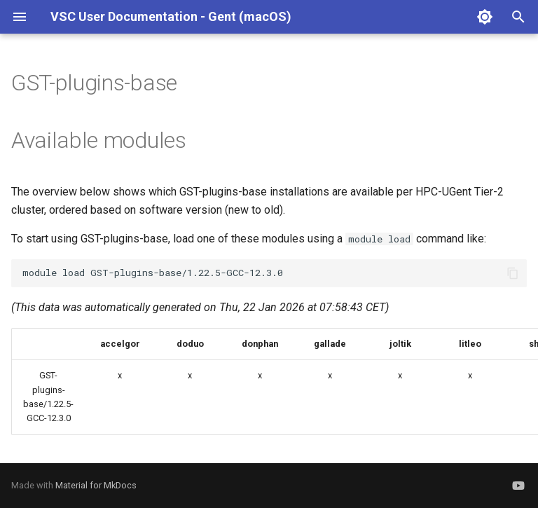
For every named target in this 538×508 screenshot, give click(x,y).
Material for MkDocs (96, 485)
